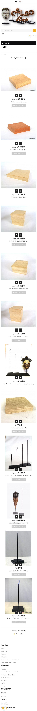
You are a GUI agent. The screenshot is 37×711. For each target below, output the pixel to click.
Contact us (3, 669)
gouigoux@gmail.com (9, 707)
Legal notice (4, 680)
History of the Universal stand (8, 662)
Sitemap (3, 686)
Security (3, 683)
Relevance (19, 54)
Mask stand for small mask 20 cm (18, 570)
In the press (4, 657)
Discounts (3, 648)
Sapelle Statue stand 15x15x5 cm (18, 149)
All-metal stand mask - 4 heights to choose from (18, 475)
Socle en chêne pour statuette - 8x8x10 (18, 336)
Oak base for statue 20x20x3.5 (18, 197)
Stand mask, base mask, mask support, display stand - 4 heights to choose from (18, 384)
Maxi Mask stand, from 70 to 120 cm (18, 523)
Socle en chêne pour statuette (18, 428)
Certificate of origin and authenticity (9, 659)
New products (4, 651)
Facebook (3, 696)
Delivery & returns (5, 677)
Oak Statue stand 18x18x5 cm (18, 102)
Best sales (3, 654)
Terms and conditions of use (8, 674)
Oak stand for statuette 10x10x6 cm (18, 288)
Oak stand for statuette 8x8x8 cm (18, 241)
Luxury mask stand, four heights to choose (18, 618)
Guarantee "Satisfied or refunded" (9, 672)
